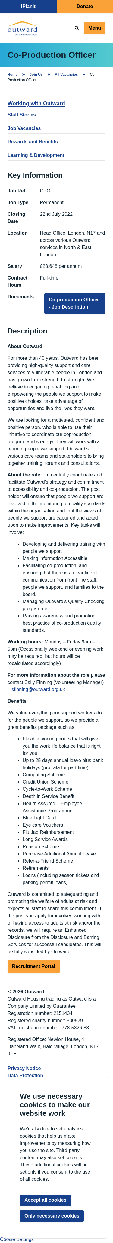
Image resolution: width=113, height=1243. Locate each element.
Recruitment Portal (33, 966)
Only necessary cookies (51, 1215)
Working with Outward (36, 104)
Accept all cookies (45, 1200)
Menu (94, 28)
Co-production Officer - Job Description (74, 303)
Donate (85, 6)
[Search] (77, 28)
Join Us (36, 74)
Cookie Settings (17, 1239)
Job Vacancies (24, 128)
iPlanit (28, 6)
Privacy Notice (24, 1068)
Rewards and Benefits (33, 141)
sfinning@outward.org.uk (38, 689)
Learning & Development (36, 155)
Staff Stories (22, 114)
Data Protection (25, 1075)
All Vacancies (66, 74)
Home (12, 74)
